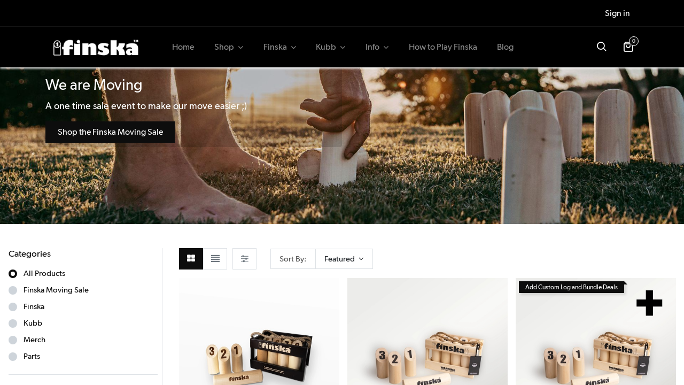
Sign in (617, 13)
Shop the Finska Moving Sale (110, 132)
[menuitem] (183, 47)
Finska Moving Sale (56, 290)
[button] (601, 47)
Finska (34, 306)
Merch (34, 339)
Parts (32, 356)
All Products (44, 273)
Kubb (33, 323)
